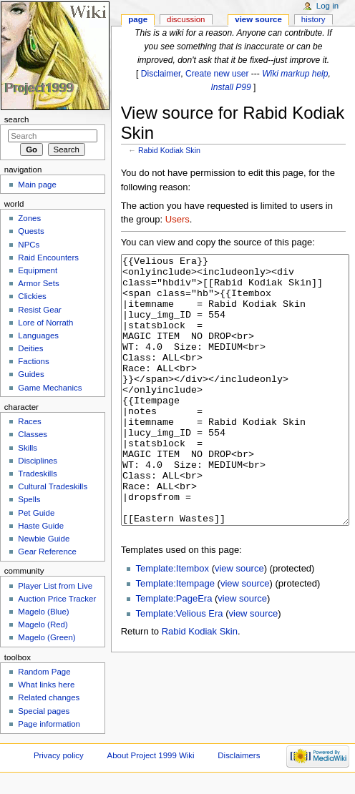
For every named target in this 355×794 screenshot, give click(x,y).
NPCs (28, 244)
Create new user (216, 74)
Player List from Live (55, 586)
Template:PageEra (173, 652)
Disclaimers (239, 755)
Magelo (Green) (46, 637)
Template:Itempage (175, 637)
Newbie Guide (43, 538)
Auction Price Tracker (57, 598)
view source (239, 622)
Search (16, 119)
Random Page (44, 671)
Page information (49, 724)
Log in (327, 5)
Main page (37, 184)
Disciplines (37, 460)
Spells (29, 499)
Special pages (43, 711)
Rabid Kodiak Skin (169, 150)
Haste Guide (41, 525)
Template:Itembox (172, 622)
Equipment (37, 270)
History (313, 19)
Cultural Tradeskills (52, 486)
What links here (46, 684)
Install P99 (230, 87)
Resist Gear (39, 309)
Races (29, 421)
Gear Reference (47, 551)
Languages (38, 335)
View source (258, 19)
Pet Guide (36, 513)
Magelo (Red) (42, 624)
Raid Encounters (48, 257)
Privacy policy (59, 755)
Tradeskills (37, 473)
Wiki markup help (295, 74)
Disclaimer (161, 74)
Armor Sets (38, 283)
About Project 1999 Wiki (151, 755)
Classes (32, 434)
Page (137, 19)
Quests (31, 231)
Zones (29, 218)
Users (177, 219)
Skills (27, 447)
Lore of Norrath (45, 322)
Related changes (48, 697)
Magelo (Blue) (43, 611)
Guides (31, 374)
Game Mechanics (50, 387)
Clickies (32, 296)
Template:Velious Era (179, 667)
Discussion (186, 19)
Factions (33, 361)
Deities (30, 348)
